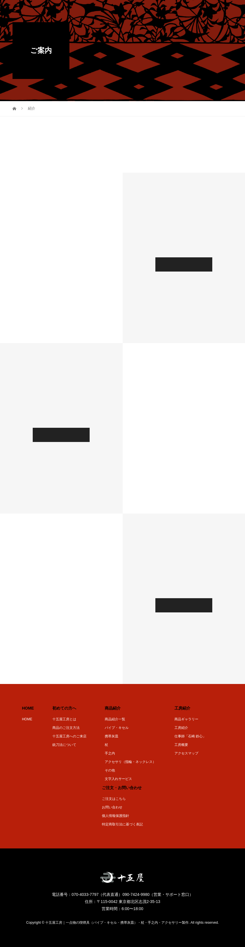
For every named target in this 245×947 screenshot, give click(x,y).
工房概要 (181, 745)
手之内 (110, 753)
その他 (110, 770)
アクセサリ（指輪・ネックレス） (130, 762)
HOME (27, 719)
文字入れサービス (118, 779)
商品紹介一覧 (115, 719)
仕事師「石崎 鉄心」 (190, 736)
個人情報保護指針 (115, 816)
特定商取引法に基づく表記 (122, 824)
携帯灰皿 (111, 736)
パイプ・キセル (117, 728)
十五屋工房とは (64, 719)
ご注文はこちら (114, 799)
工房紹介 (181, 728)
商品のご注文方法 (66, 728)
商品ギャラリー (186, 719)
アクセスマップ (186, 753)
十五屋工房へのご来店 (69, 736)
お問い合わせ (112, 807)
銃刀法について (64, 745)
